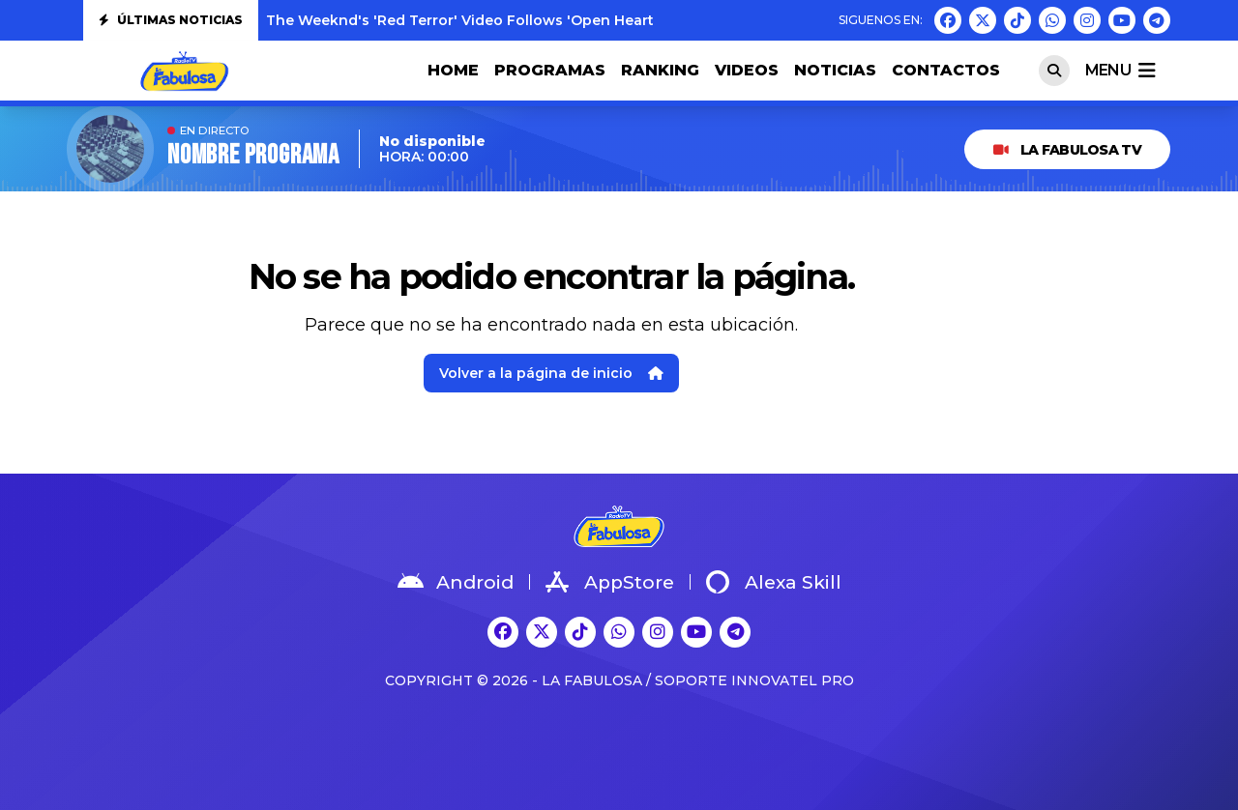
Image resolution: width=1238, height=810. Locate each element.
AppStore (609, 581)
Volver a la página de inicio (551, 373)
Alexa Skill (773, 581)
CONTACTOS (946, 70)
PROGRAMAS (549, 70)
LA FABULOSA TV (1067, 150)
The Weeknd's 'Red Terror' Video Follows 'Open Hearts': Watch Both (512, 20)
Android (456, 581)
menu (1120, 70)
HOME (453, 70)
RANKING (660, 70)
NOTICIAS (835, 70)
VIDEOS (747, 70)
